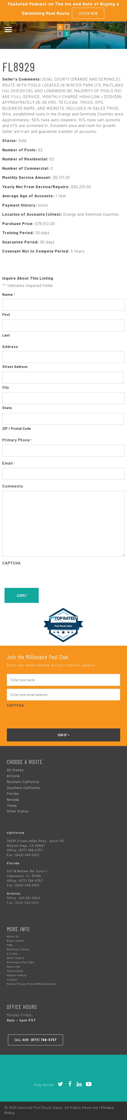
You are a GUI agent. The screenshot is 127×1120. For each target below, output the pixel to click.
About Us (13, 935)
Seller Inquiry (16, 957)
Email (8, 462)
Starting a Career (18, 948)
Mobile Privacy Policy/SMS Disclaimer (31, 983)
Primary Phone (17, 439)
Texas (12, 805)
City (5, 387)
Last (6, 335)
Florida (12, 793)
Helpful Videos (16, 974)
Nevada (13, 799)
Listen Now (88, 13)
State (7, 407)
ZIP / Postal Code (16, 428)
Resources (13, 966)
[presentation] (36, 576)
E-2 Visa (12, 953)
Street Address (15, 366)
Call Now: (36, 1039)
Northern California (23, 781)
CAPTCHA (11, 562)
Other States (18, 811)
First (6, 314)
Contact (12, 979)
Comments (12, 485)
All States (15, 769)
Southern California (23, 787)
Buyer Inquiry (16, 939)
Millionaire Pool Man (20, 961)
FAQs (10, 944)
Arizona (13, 775)
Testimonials (15, 970)
